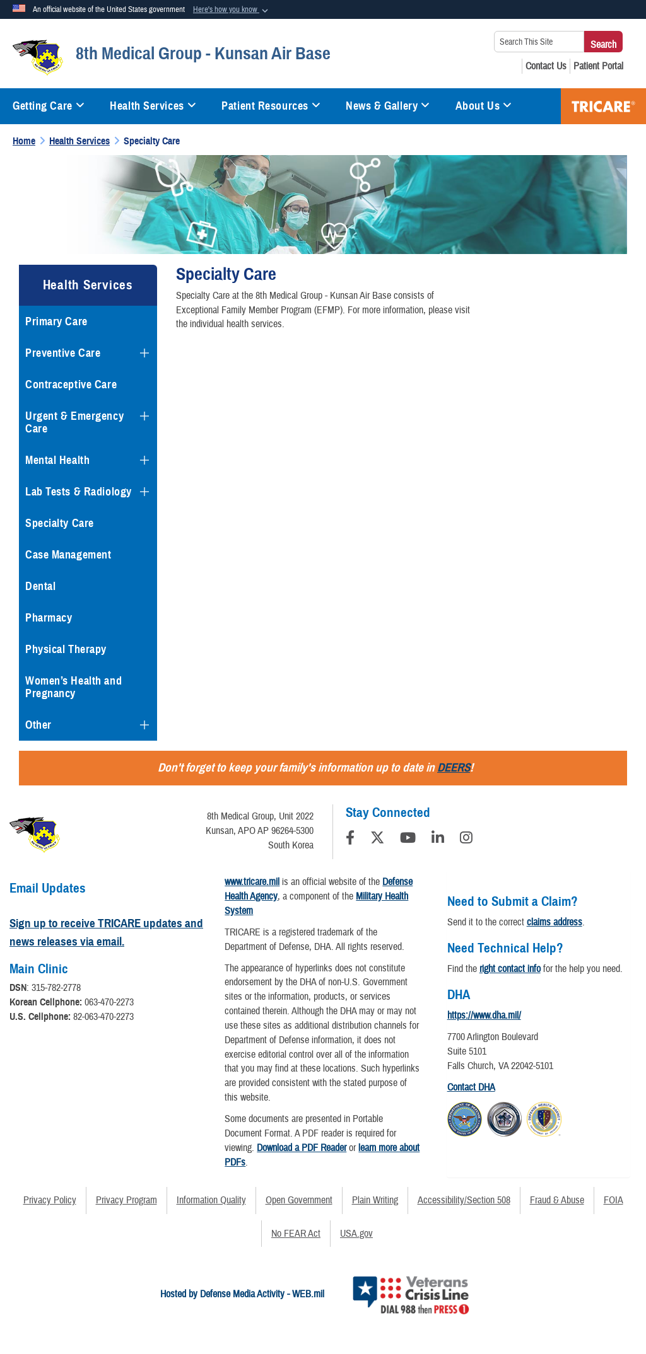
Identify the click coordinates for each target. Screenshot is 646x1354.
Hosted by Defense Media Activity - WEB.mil (242, 1294)
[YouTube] (408, 839)
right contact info (510, 969)
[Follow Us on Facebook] (350, 839)
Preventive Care (62, 353)
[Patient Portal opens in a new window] (598, 66)
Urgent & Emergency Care (74, 422)
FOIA (613, 1200)
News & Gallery (388, 106)
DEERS (453, 767)
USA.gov (356, 1233)
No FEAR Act (295, 1233)
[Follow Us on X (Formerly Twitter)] (377, 839)
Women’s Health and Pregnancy (73, 687)
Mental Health (57, 460)
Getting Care (49, 106)
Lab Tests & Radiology (78, 492)
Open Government (299, 1200)
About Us (483, 106)
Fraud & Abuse (557, 1200)
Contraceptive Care (71, 384)
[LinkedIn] (438, 839)
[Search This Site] (539, 41)
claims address (554, 922)
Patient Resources (270, 106)
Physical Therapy (66, 649)
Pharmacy (48, 618)
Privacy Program (126, 1200)
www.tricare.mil (252, 882)
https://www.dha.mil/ (484, 1015)
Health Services (153, 106)
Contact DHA (471, 1087)
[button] (232, 10)
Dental (40, 586)
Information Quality (211, 1200)
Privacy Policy (49, 1200)
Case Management (68, 555)
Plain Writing (375, 1200)
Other (38, 725)
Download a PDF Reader (301, 1148)
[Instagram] (466, 839)
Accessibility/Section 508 (464, 1200)
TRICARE (603, 106)
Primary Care (56, 321)
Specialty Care (59, 523)
